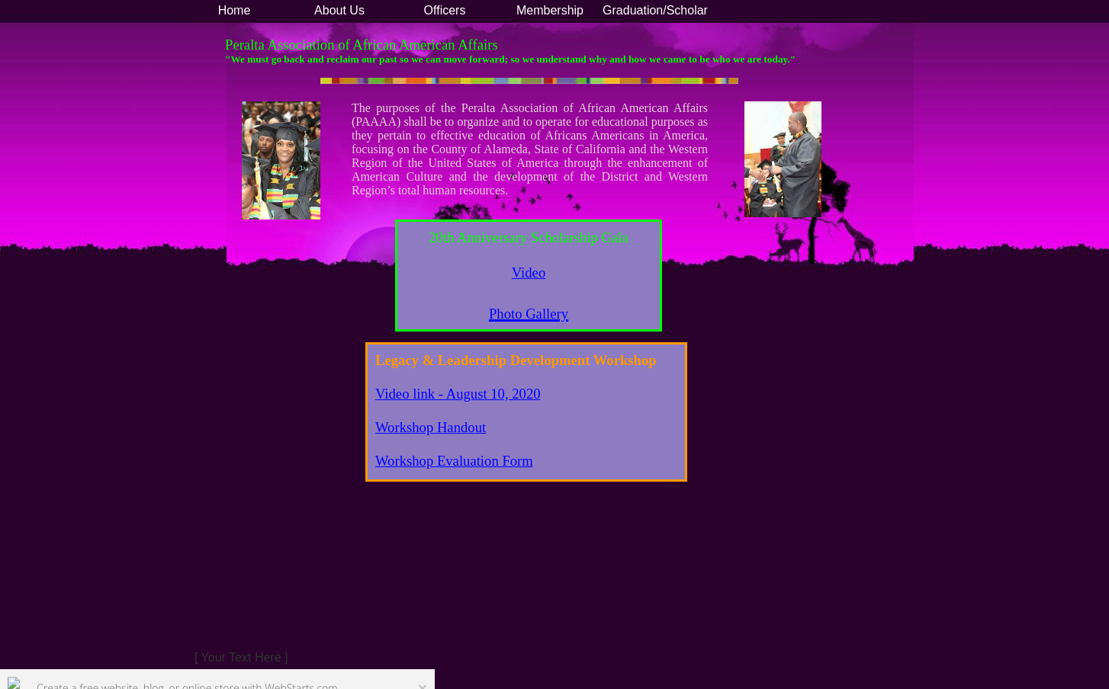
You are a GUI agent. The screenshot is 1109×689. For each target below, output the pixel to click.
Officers (445, 10)
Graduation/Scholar (655, 10)
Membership (549, 10)
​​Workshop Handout (430, 427)
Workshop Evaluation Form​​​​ (454, 461)
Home (234, 10)
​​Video (528, 272)
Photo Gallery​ (528, 314)
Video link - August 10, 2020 (458, 394)
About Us (339, 10)
